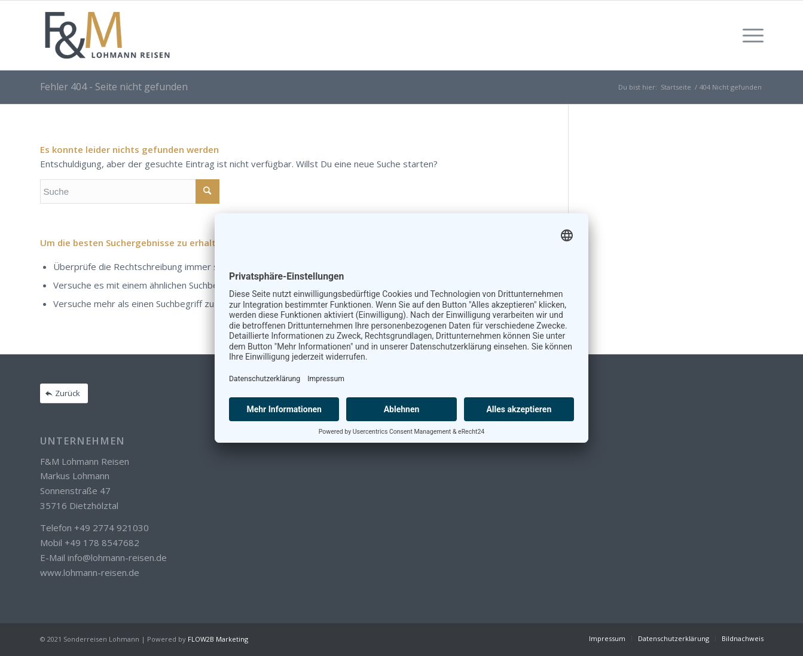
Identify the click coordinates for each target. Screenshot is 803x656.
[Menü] (749, 35)
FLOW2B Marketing (218, 638)
